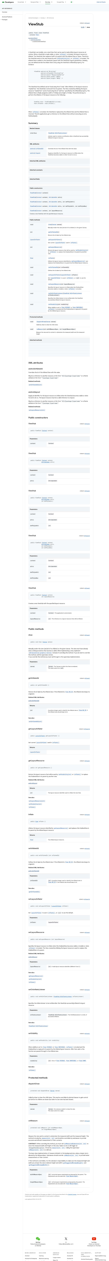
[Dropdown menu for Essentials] (26, 2)
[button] (11, 19)
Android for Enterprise (31, 1258)
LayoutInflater (35, 239)
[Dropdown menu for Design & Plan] (41, 2)
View (37, 35)
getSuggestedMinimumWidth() (38, 1165)
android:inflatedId (33, 701)
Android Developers (33, 18)
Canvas (54, 224)
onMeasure (40, 329)
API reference (7, 8)
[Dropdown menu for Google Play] (66, 2)
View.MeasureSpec (72, 1176)
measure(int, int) (48, 1138)
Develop (43, 18)
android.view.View (36, 40)
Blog (74, 2)
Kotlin (82, 27)
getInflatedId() (34, 892)
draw (49, 224)
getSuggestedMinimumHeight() (73, 1163)
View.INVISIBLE (78, 307)
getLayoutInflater (54, 239)
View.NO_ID (69, 692)
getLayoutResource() (78, 261)
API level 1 (87, 23)
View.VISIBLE (66, 307)
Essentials (21, 2)
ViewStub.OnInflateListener (57, 133)
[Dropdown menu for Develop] (52, 2)
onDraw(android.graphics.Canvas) (40, 653)
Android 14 (70, 1258)
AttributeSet (53, 197)
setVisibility (52, 304)
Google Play (60, 2)
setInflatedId (53, 267)
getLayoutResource (54, 247)
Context (39, 193)
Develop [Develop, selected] (47, 2)
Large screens (57, 1257)
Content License (72, 1194)
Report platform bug (100, 1256)
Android (27, 1256)
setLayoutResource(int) (37, 410)
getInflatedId (53, 232)
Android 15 (70, 1256)
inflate (50, 258)
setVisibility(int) (63, 58)
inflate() (63, 54)
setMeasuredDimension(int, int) (75, 1144)
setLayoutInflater (54, 275)
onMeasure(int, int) (36, 1150)
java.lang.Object (32, 38)
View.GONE (82, 1061)
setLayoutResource (54, 284)
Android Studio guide (87, 1259)
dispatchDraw (41, 321)
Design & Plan (35, 2)
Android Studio (101, 2)
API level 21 (87, 536)
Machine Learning (44, 1258)
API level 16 (87, 729)
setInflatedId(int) (35, 385)
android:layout (32, 783)
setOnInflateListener (55, 293)
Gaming (41, 1256)
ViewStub (33, 193)
